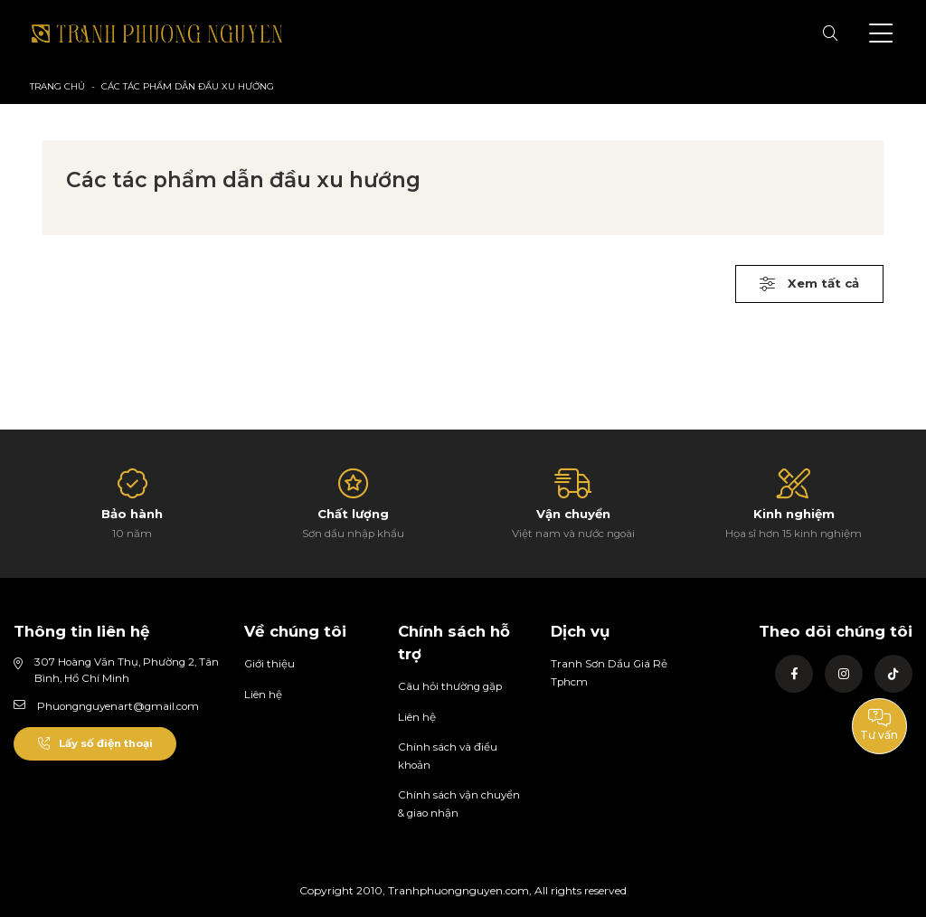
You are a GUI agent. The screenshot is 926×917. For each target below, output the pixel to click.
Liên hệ (263, 694)
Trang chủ (57, 86)
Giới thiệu (269, 663)
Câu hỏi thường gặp (450, 686)
